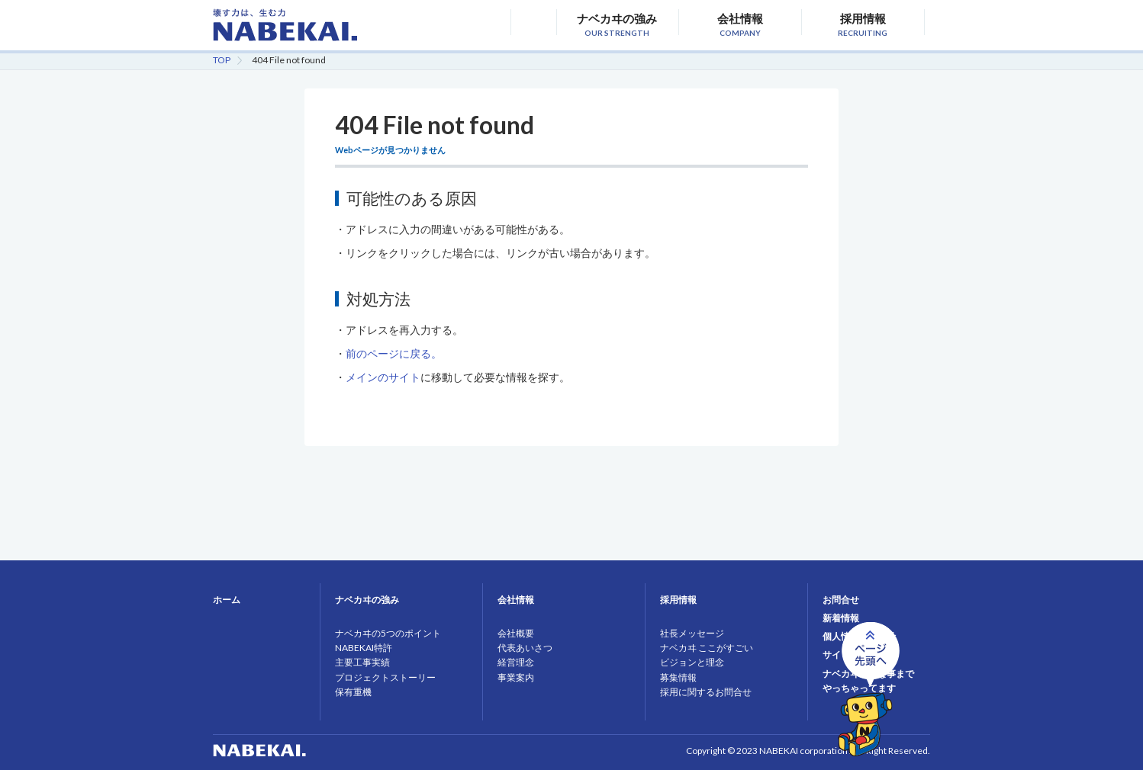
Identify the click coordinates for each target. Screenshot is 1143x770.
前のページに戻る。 (394, 353)
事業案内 (515, 677)
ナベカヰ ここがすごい (706, 647)
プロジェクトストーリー (385, 677)
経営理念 (515, 662)
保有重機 (353, 692)
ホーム (226, 599)
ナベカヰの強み (616, 23)
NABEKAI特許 (363, 647)
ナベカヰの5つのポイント (388, 633)
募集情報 (678, 677)
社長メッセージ (692, 633)
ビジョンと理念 (692, 662)
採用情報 (862, 23)
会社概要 (515, 633)
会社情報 (739, 23)
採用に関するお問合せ (706, 692)
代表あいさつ (524, 647)
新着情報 (841, 618)
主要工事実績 (362, 662)
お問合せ (841, 599)
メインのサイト (383, 377)
